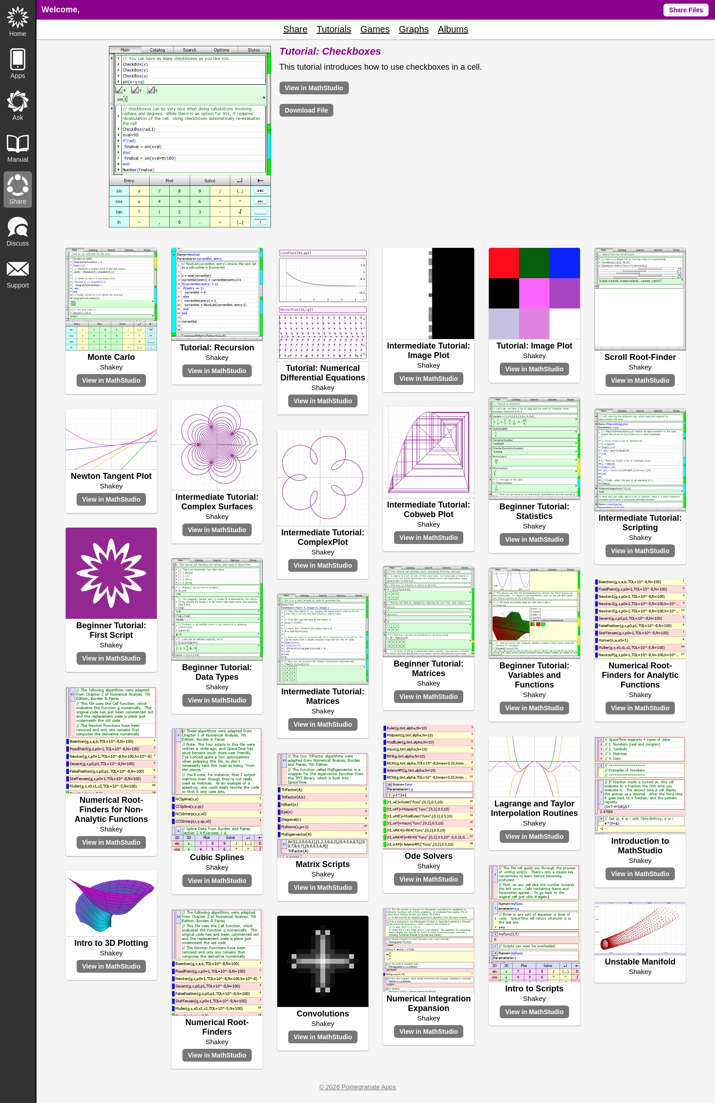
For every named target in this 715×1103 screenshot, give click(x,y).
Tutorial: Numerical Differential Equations (322, 373)
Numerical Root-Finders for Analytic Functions (640, 675)
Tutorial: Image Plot (535, 345)
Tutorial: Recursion (217, 347)
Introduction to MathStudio (640, 845)
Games (374, 29)
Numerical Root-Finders (217, 1027)
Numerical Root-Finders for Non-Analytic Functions (111, 809)
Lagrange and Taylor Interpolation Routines (534, 808)
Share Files (686, 10)
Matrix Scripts (322, 864)
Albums (453, 29)
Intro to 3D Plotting (111, 943)
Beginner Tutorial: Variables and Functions (534, 675)
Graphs (414, 29)
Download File (306, 110)
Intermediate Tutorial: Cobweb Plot (429, 509)
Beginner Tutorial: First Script (111, 630)
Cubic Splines (217, 857)
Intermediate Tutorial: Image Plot (429, 350)
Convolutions (323, 1013)
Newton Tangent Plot (111, 476)
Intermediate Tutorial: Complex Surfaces (217, 502)
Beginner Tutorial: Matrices (429, 668)
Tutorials (333, 29)
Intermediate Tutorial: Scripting (640, 522)
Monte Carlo (111, 357)
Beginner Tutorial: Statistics (534, 511)
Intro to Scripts (534, 988)
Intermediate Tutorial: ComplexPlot (323, 537)
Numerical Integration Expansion (428, 1003)
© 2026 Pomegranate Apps (357, 1087)
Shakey (111, 367)
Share (295, 29)
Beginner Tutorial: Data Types (217, 672)
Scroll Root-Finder (640, 357)
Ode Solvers (428, 856)
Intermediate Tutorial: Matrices (323, 696)
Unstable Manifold (640, 961)
